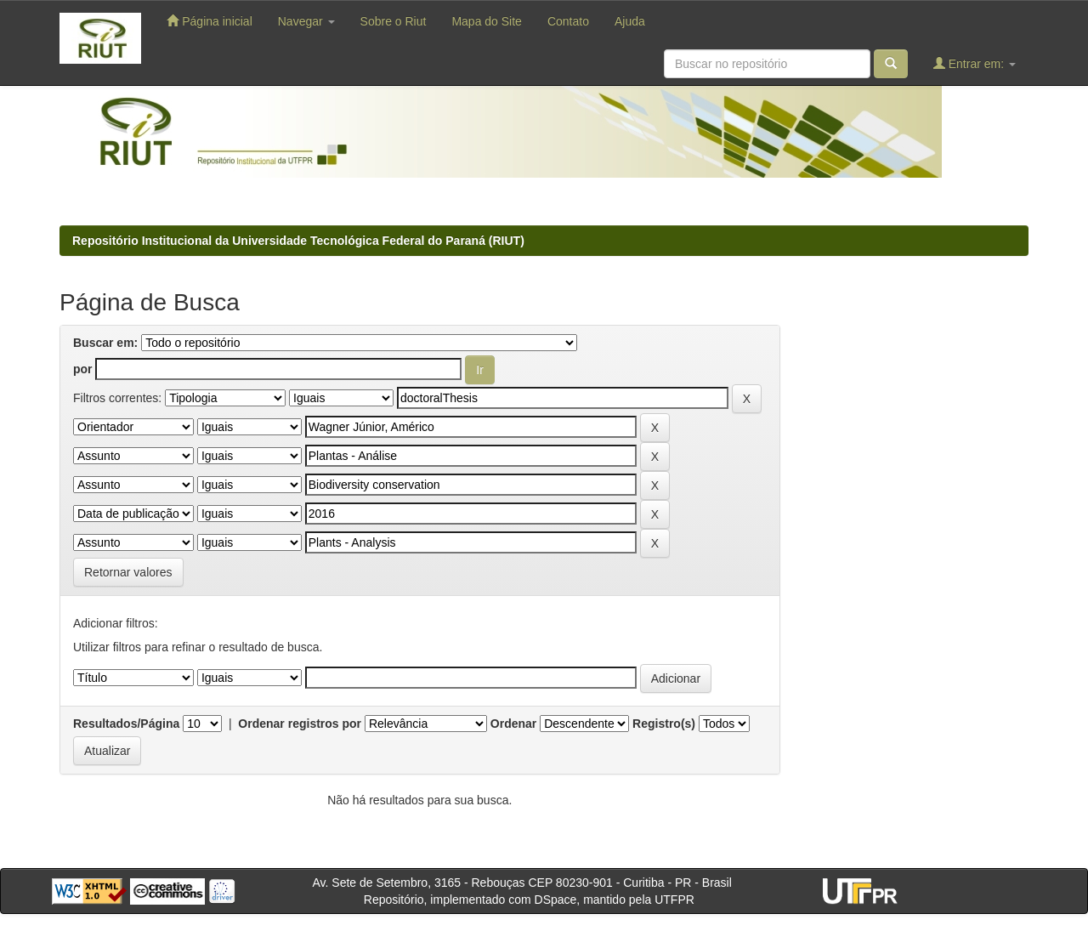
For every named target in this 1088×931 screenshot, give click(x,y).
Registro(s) (663, 723)
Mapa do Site (486, 21)
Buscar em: (105, 342)
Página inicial (209, 21)
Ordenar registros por (299, 723)
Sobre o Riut (393, 21)
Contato (568, 21)
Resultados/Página (126, 723)
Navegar (306, 21)
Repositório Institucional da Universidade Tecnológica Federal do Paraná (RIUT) (298, 240)
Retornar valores (128, 572)
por (83, 369)
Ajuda (630, 21)
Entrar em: (974, 63)
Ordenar (513, 723)
